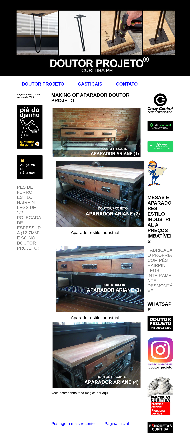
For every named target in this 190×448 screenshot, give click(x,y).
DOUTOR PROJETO (43, 83)
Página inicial (116, 423)
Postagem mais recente (73, 423)
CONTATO (127, 83)
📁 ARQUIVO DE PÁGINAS (27, 167)
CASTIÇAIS (90, 83)
